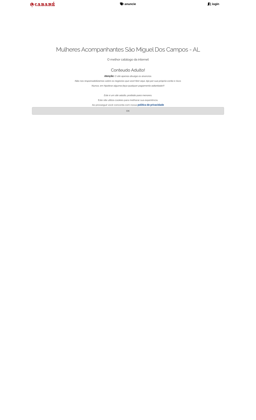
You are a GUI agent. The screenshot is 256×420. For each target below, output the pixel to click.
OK (128, 111)
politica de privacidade (151, 105)
